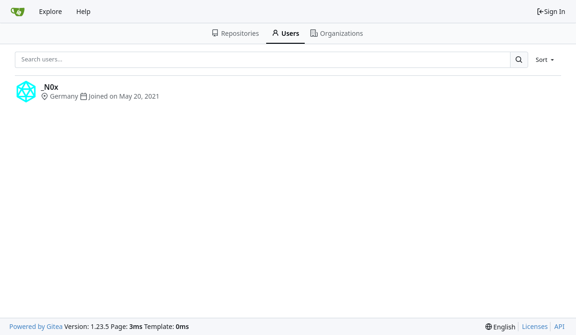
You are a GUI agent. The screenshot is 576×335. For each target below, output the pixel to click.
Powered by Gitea (36, 326)
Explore (50, 11)
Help (83, 11)
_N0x (50, 87)
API (559, 326)
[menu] (545, 59)
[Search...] (519, 60)
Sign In (551, 11)
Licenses (535, 326)
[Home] (18, 11)
